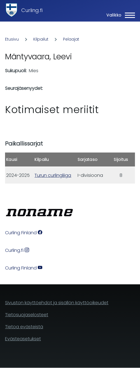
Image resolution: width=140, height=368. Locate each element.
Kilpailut (40, 39)
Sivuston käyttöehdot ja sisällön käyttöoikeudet (56, 302)
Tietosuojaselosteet (26, 314)
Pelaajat (71, 39)
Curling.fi (32, 10)
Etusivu (12, 39)
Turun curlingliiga (52, 175)
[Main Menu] (119, 15)
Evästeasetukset (23, 339)
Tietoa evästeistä (24, 327)
